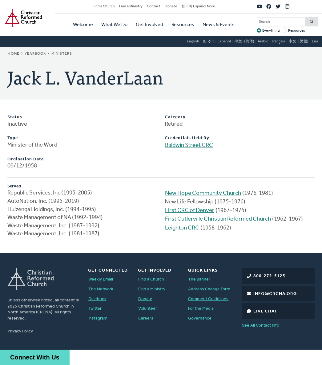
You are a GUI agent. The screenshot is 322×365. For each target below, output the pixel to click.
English (193, 41)
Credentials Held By (187, 138)
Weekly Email (100, 279)
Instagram (97, 318)
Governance (199, 318)
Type (12, 138)
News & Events (219, 24)
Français (278, 41)
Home (13, 54)
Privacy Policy (20, 331)
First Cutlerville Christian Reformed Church (218, 219)
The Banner (199, 279)
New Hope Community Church (203, 193)
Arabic (263, 41)
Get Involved (149, 24)
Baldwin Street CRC (189, 145)
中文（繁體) (298, 41)
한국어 (208, 41)
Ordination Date (25, 159)
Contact (153, 6)
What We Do (114, 24)
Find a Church (104, 6)
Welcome (83, 24)
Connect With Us (34, 357)
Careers (145, 318)
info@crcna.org (275, 294)
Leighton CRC (182, 228)
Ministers (61, 54)
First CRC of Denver (189, 211)
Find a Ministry (131, 6)
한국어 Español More (198, 6)
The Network (100, 289)
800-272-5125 (269, 276)
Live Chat (265, 311)
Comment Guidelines (208, 299)
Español (224, 41)
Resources (182, 24)
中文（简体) (244, 41)
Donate (171, 6)
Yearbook (35, 54)
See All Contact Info (260, 325)
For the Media (201, 308)
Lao (315, 41)
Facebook (97, 299)
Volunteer (147, 308)
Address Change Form (209, 289)
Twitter (95, 308)
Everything (271, 31)
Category (175, 117)
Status (14, 117)
